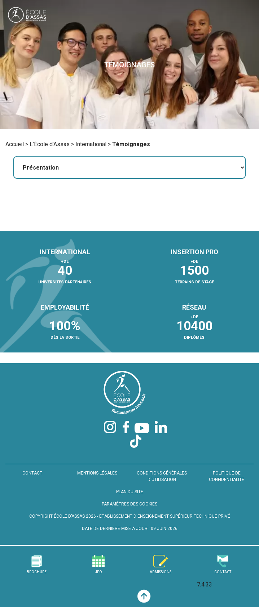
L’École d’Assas (50, 144)
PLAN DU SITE (129, 491)
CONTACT (32, 473)
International (90, 144)
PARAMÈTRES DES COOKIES (129, 504)
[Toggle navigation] (245, 16)
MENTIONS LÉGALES (97, 473)
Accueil (14, 144)
